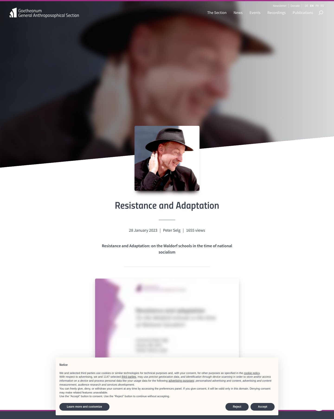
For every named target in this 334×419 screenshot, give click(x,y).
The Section (217, 12)
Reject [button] (237, 406)
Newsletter (279, 6)
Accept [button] (262, 406)
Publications (303, 12)
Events (255, 12)
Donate (295, 6)
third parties (129, 376)
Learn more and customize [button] (84, 406)
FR (317, 6)
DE (306, 6)
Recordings (276, 12)
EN (312, 6)
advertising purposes (181, 380)
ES (322, 6)
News (238, 12)
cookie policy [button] (252, 373)
